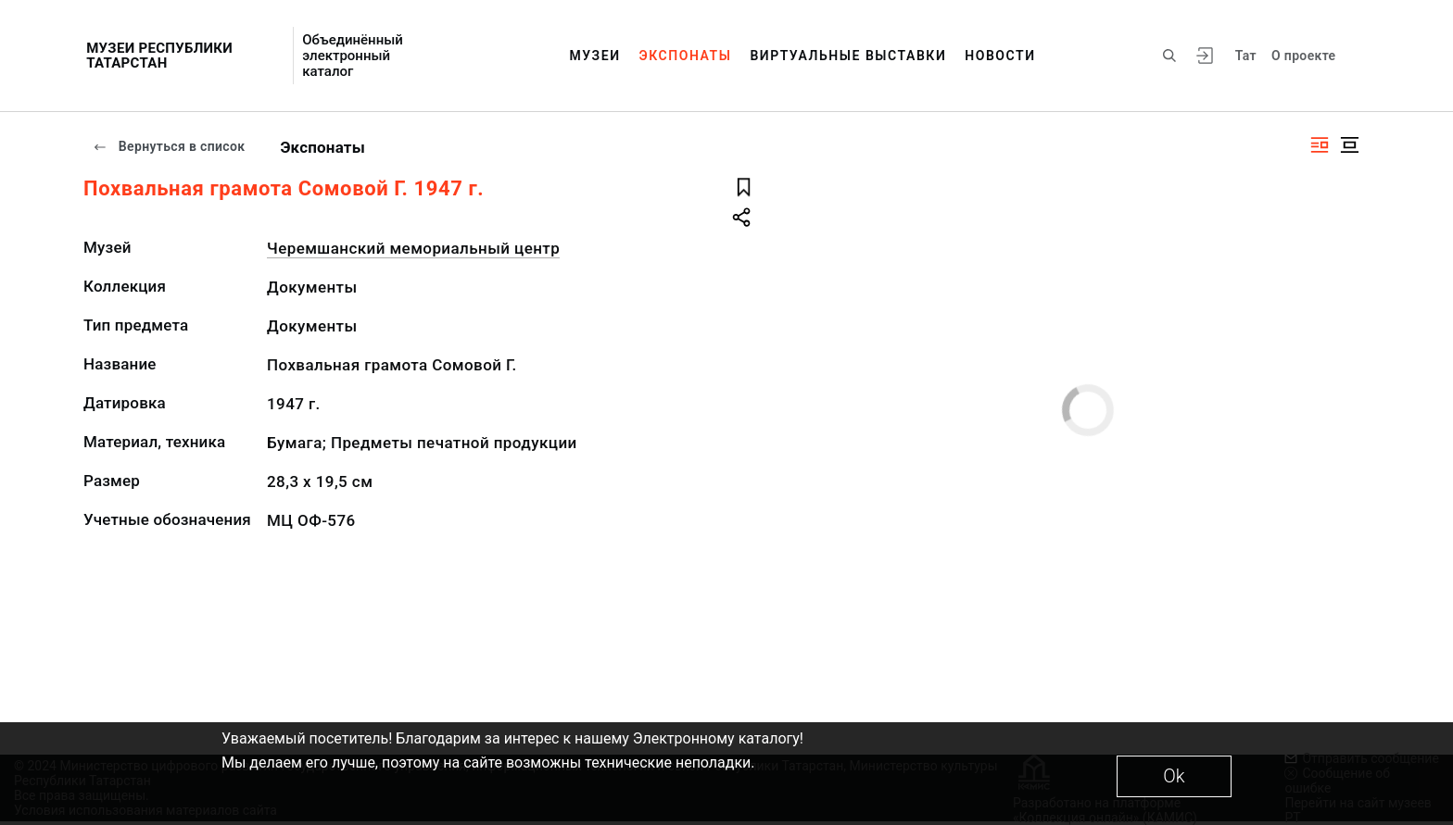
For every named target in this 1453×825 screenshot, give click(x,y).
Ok (1173, 776)
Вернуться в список (169, 146)
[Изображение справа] (1319, 145)
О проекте (1303, 55)
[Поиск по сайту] (1169, 56)
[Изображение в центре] (1349, 145)
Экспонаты (685, 55)
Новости (1000, 55)
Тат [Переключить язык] (1246, 55)
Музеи (594, 55)
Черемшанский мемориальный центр (413, 248)
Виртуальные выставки (848, 55)
